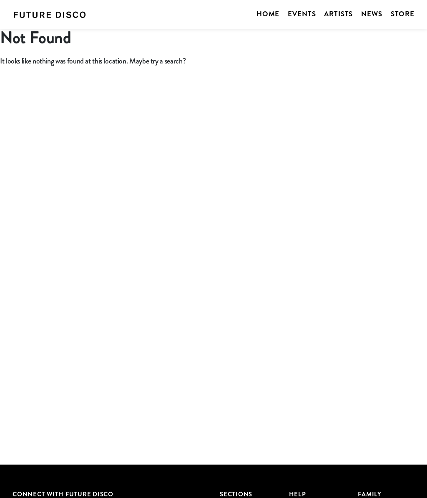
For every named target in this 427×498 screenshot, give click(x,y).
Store (402, 14)
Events (302, 14)
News (371, 14)
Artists (338, 14)
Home (267, 14)
